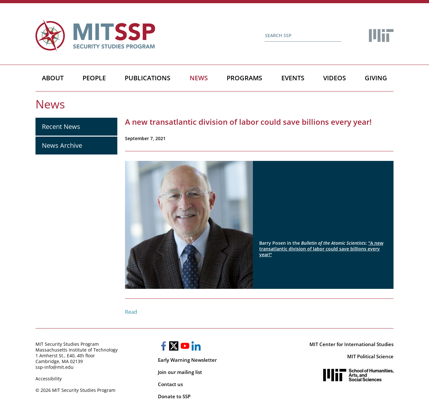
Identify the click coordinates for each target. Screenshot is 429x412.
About (53, 78)
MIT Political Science (370, 356)
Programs (244, 78)
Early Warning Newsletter (187, 360)
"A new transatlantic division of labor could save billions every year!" (321, 249)
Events (292, 78)
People (94, 78)
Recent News (61, 126)
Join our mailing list (180, 372)
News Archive (62, 145)
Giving (376, 78)
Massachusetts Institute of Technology (76, 350)
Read (131, 311)
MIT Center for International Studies (351, 344)
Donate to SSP (174, 396)
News (199, 78)
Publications (147, 78)
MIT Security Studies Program (67, 344)
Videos (334, 78)
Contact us (170, 384)
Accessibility (48, 379)
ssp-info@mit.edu (54, 367)
